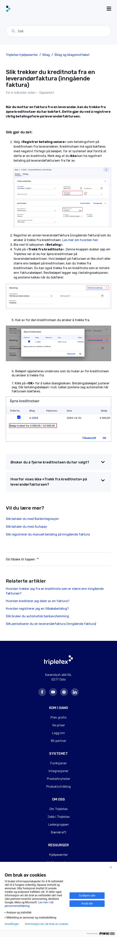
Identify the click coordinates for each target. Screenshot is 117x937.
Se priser (58, 725)
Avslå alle (87, 903)
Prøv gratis (58, 717)
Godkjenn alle (87, 895)
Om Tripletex (58, 809)
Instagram (64, 692)
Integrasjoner (58, 771)
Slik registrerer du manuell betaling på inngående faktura (48, 534)
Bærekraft (58, 832)
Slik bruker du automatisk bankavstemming (37, 616)
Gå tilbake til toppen (23, 559)
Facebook (42, 692)
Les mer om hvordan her (80, 240)
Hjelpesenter (58, 855)
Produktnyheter (58, 779)
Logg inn (58, 733)
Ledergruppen (58, 824)
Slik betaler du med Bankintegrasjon (32, 519)
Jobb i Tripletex (58, 817)
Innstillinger (12, 924)
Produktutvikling (58, 786)
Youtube (53, 692)
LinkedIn (75, 692)
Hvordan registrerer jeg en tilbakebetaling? (37, 608)
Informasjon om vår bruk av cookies (46, 924)
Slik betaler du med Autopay (26, 526)
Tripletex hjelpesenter (22, 55)
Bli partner (58, 741)
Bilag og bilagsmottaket (72, 55)
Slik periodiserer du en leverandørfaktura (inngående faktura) (51, 624)
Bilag (46, 55)
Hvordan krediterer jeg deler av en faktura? (37, 601)
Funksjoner (58, 763)
